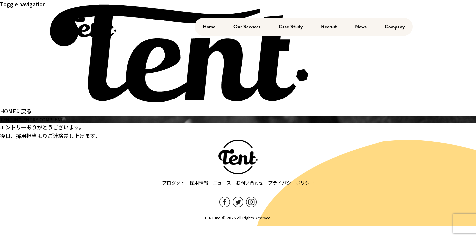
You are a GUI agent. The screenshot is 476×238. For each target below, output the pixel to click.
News (361, 27)
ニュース (222, 182)
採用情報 (199, 182)
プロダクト (173, 182)
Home (209, 27)
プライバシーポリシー (291, 182)
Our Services (246, 27)
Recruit (329, 27)
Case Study (291, 27)
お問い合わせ (249, 182)
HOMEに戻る (16, 111)
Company (395, 27)
